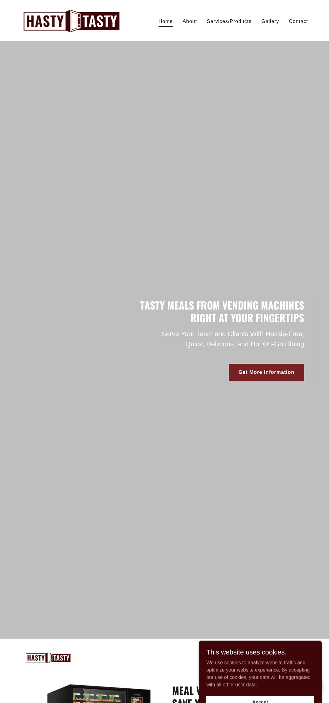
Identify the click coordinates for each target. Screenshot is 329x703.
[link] (71, 20)
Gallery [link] (270, 21)
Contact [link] (298, 21)
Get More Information (266, 372)
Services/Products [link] (229, 21)
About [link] (190, 21)
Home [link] (166, 21)
